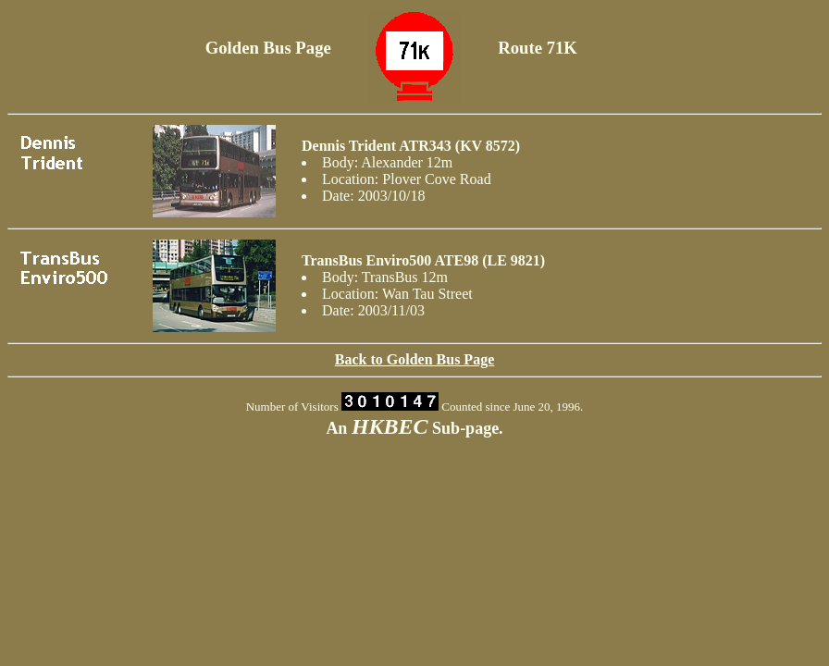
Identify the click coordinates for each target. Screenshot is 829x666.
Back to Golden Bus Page (414, 359)
